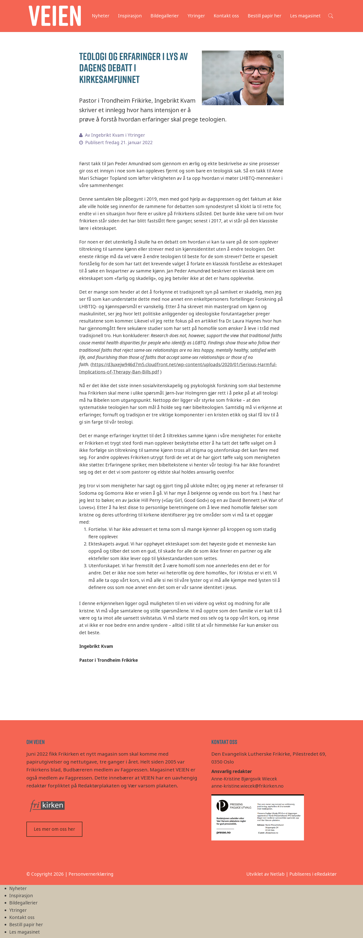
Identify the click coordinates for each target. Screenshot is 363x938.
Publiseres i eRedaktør (313, 874)
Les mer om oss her (54, 829)
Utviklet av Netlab (265, 874)
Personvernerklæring (91, 874)
